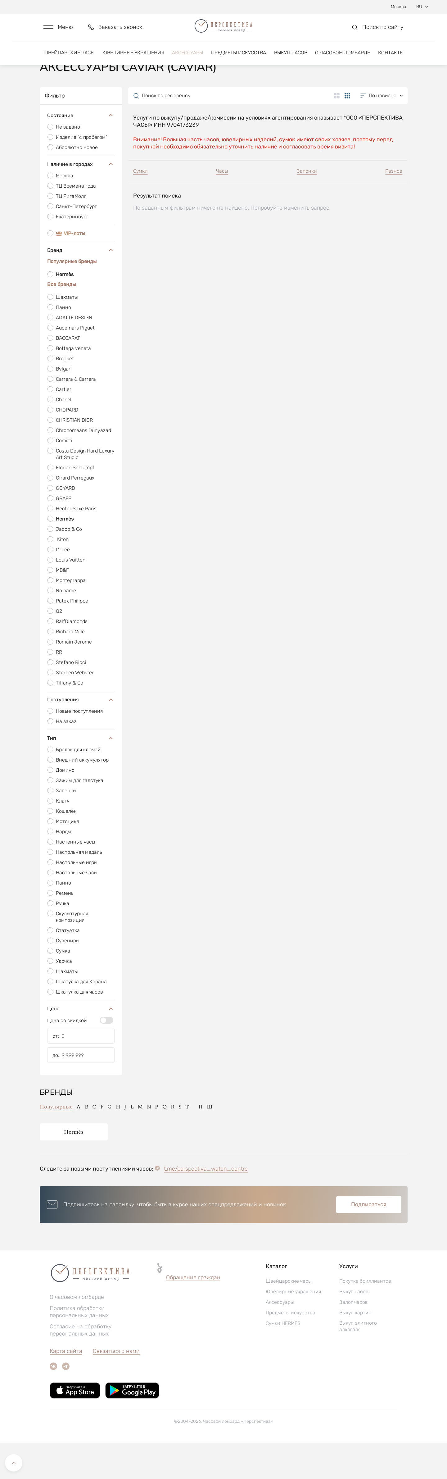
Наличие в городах (81, 200)
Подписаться (368, 1240)
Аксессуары (187, 58)
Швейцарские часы (68, 58)
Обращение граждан (193, 1313)
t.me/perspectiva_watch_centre (206, 1205)
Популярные (56, 1143)
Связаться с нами (116, 1387)
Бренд (81, 286)
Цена (81, 1045)
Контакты (391, 58)
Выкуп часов (290, 58)
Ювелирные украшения (133, 58)
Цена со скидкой (67, 1057)
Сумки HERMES (283, 1360)
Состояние (81, 151)
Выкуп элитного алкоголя (358, 1362)
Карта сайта (66, 1387)
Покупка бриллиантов (365, 1317)
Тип (81, 774)
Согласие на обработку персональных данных (81, 1366)
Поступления (81, 736)
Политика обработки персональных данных (79, 1348)
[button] (58, 30)
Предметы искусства (238, 58)
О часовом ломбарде (342, 58)
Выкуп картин (355, 1349)
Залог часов (353, 1338)
